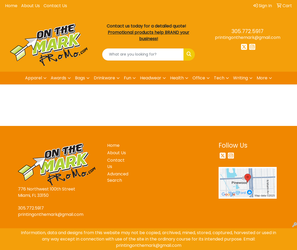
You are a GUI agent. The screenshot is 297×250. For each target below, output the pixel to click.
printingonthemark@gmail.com (247, 37)
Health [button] (177, 78)
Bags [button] (80, 78)
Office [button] (198, 78)
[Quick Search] (143, 54)
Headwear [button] (150, 78)
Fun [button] (127, 78)
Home (11, 6)
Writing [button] (240, 78)
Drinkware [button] (104, 78)
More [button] (262, 78)
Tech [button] (219, 78)
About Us (30, 6)
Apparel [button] (33, 78)
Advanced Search (117, 177)
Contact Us (55, 6)
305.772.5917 (247, 31)
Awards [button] (58, 78)
